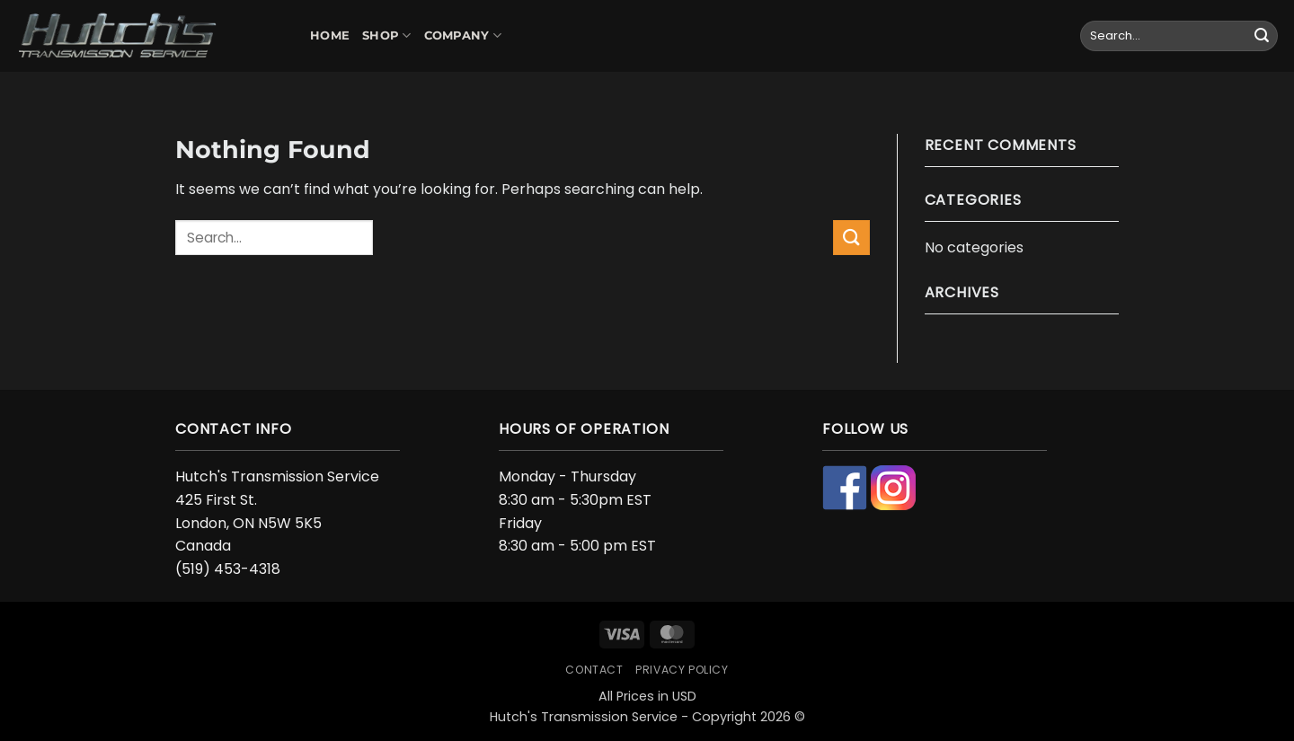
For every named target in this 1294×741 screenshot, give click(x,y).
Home (330, 35)
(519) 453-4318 (227, 569)
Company (462, 35)
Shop (386, 35)
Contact (594, 669)
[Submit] (1261, 36)
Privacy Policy (682, 669)
